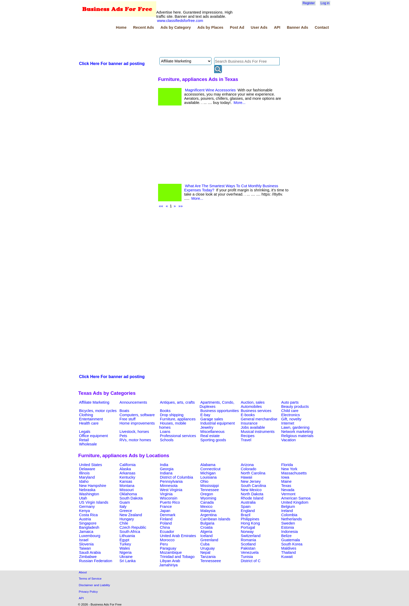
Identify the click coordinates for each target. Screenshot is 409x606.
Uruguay (207, 548)
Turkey (125, 544)
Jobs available (253, 427)
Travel (246, 440)
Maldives (288, 548)
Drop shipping (171, 415)
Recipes (248, 436)
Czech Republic (132, 527)
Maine (286, 481)
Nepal (205, 552)
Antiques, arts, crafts (177, 402)
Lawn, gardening (295, 427)
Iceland (206, 536)
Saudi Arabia (90, 552)
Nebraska (87, 490)
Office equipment (93, 436)
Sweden (288, 523)
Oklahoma (128, 494)
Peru (164, 544)
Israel (83, 540)
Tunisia (247, 557)
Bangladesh (89, 527)
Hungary (126, 519)
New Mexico (251, 490)
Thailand (288, 552)
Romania (248, 540)
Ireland (287, 511)
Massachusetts (294, 473)
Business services (256, 411)
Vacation (288, 440)
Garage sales (211, 419)
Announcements (133, 402)
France (166, 506)
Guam (124, 502)
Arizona (247, 465)
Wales (124, 548)
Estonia (287, 527)
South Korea (291, 544)
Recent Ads (143, 27)
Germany (87, 506)
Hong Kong (250, 523)
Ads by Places (210, 27)
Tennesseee (210, 561)
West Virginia (171, 490)
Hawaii (246, 477)
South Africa (129, 531)
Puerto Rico (170, 502)
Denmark (167, 515)
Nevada (287, 490)
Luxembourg (89, 536)
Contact (322, 27)
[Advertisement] (173, 44)
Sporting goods (213, 440)
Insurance (249, 423)
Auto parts (290, 402)
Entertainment (91, 419)
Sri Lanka (127, 561)
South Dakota (131, 498)
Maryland (87, 477)
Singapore (88, 523)
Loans (165, 432)
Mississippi (209, 486)
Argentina (208, 515)
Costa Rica (88, 515)
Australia (248, 502)
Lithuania (127, 536)
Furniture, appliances (178, 419)
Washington (89, 494)
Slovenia (86, 544)
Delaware (87, 469)
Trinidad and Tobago (177, 557)
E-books (248, 415)
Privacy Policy (88, 591)
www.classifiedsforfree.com (180, 21)
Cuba (204, 544)
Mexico (206, 506)
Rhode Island (252, 498)
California (127, 465)
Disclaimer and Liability (94, 585)
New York (289, 469)
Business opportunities (219, 411)
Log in (325, 3)
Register (309, 3)
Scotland (248, 544)
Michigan (208, 473)
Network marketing (297, 432)
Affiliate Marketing (94, 402)
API (277, 27)
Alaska (125, 469)
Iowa (285, 477)
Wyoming (208, 498)
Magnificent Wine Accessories (210, 90)
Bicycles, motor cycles (98, 411)
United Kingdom (294, 502)
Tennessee (209, 490)
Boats (124, 411)
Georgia (166, 469)
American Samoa (295, 498)
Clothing (86, 415)
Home (121, 27)
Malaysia (207, 511)
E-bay (205, 415)
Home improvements (137, 423)
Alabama (207, 465)
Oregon (206, 494)
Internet (287, 423)
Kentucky (127, 477)
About (83, 572)
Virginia (166, 494)
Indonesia (289, 531)
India (164, 465)
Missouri (126, 490)
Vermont (288, 494)
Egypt (124, 540)
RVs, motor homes (135, 440)
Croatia (206, 527)
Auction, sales (252, 402)
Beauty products (295, 406)
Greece (125, 511)
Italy (123, 506)
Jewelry (206, 427)
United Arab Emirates (178, 536)
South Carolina (253, 486)
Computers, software (137, 415)
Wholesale (88, 444)
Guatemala (290, 540)
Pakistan (248, 548)
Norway (247, 531)
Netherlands (291, 519)
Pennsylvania (171, 481)
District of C (251, 561)
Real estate (210, 436)
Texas (286, 486)
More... (240, 103)
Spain (246, 506)
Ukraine (126, 557)
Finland (166, 519)
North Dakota (252, 494)
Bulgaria (207, 523)
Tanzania (208, 557)
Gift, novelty (291, 419)
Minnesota (169, 486)
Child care (289, 411)
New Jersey (251, 481)
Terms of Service (90, 578)
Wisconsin (168, 498)
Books (165, 411)
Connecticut (210, 469)
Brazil (245, 515)
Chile (123, 523)
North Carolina (253, 473)
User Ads (259, 27)
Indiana (166, 473)
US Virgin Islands (93, 502)
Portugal (248, 527)
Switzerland (251, 536)
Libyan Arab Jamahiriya (169, 563)
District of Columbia (176, 477)
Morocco (167, 540)
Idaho (84, 481)
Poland (166, 523)
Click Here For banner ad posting (112, 63)
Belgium (288, 506)
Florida (287, 465)
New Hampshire (92, 486)
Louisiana (208, 477)
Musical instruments (258, 432)
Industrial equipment (217, 423)
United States (90, 465)
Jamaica (86, 531)
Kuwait (287, 557)
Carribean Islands (215, 519)
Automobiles (251, 406)
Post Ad (237, 27)
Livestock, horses (134, 432)
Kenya (84, 511)
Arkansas (127, 473)
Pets (123, 436)
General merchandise (259, 419)
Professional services (178, 436)
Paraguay (168, 548)
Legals (84, 432)
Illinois (84, 473)
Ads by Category (175, 27)
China (165, 527)
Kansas (125, 481)
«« (161, 206)
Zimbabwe (88, 557)
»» (180, 206)
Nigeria (125, 552)
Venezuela (249, 552)
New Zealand (130, 515)
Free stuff (127, 419)
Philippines (250, 519)
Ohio (204, 481)
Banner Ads (297, 27)
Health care (89, 423)
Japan (165, 511)
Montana (126, 486)
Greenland (209, 540)
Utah (83, 498)
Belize (286, 536)
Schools (166, 440)
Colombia (289, 515)
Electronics (290, 415)
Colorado (248, 469)
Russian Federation (95, 561)
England (248, 511)
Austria (85, 519)
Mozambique (171, 552)
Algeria (206, 531)
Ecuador (167, 531)
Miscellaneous (212, 432)
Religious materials (297, 436)
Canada (207, 502)
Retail (84, 440)
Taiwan (85, 548)
